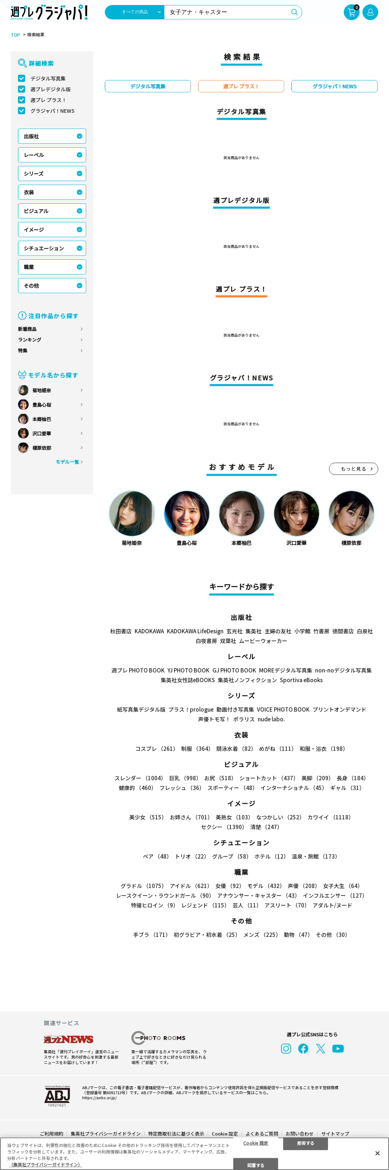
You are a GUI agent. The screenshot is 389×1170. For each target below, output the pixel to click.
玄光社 (234, 631)
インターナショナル (294, 787)
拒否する (305, 1142)
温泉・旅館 (316, 856)
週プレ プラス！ (49, 99)
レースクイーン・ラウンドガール (165, 895)
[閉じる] (377, 1153)
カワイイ (331, 817)
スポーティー (232, 787)
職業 (29, 266)
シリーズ (33, 173)
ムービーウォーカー (263, 640)
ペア (157, 856)
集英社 (253, 631)
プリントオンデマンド (339, 709)
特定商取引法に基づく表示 (176, 1131)
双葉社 (228, 640)
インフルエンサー (335, 895)
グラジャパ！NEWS (53, 110)
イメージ (34, 229)
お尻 (220, 778)
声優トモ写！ (214, 719)
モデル (266, 885)
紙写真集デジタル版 (141, 709)
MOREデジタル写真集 (285, 670)
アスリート (287, 905)
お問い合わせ (300, 1131)
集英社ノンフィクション (247, 680)
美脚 (317, 778)
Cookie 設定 (225, 1131)
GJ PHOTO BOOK (234, 670)
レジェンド (205, 905)
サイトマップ (335, 1131)
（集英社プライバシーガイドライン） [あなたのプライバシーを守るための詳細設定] (45, 1164)
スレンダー (140, 778)
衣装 (29, 192)
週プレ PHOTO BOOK (138, 670)
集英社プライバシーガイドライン (106, 1131)
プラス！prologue (191, 709)
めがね (278, 748)
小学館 (302, 631)
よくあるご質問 (261, 1131)
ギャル (347, 787)
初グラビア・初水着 (207, 934)
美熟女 (234, 817)
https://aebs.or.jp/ (99, 1095)
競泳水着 (236, 748)
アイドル (191, 885)
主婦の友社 (277, 631)
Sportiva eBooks (301, 680)
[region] (194, 1153)
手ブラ (152, 934)
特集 (22, 350)
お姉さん (191, 817)
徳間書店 (343, 631)
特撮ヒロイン (154, 905)
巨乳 (185, 778)
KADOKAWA (149, 631)
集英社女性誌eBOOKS (188, 680)
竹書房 (321, 631)
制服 (197, 748)
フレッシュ (182, 787)
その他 (31, 285)
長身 (353, 778)
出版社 (31, 136)
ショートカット (269, 778)
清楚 (266, 827)
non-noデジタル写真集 (343, 670)
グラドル (144, 885)
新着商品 (27, 328)
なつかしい (280, 817)
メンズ (262, 934)
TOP (15, 35)
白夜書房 (206, 640)
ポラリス (244, 719)
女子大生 (343, 885)
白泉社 (365, 631)
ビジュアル (36, 210)
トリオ (192, 856)
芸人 (247, 905)
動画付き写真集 (235, 709)
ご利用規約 (51, 1131)
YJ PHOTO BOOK (189, 670)
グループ (232, 856)
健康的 (137, 787)
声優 (304, 885)
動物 (298, 934)
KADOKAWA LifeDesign (195, 631)
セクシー (224, 827)
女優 (229, 885)
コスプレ (156, 748)
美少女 (148, 817)
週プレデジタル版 (51, 89)
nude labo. (271, 719)
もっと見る (354, 468)
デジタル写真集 (48, 78)
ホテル (271, 856)
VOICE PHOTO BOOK (283, 709)
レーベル (34, 154)
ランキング (29, 339)
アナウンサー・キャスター (258, 895)
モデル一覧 (67, 461)
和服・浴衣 (324, 748)
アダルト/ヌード (332, 905)
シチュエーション (44, 248)
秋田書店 (121, 631)
